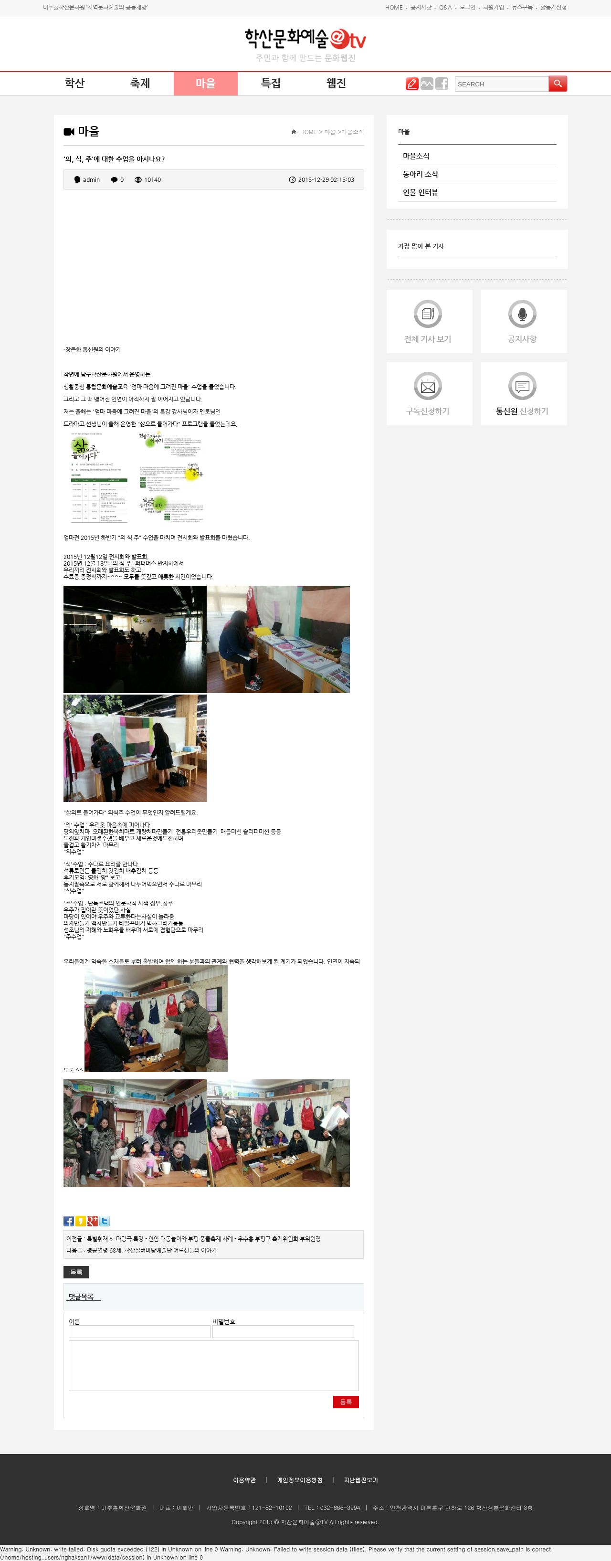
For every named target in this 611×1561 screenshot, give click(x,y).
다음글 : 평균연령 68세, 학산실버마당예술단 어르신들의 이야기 (141, 1250)
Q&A (445, 7)
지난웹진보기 (361, 1480)
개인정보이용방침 (300, 1480)
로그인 (467, 7)
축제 (140, 83)
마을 (206, 83)
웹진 (337, 83)
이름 (74, 1321)
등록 (346, 1401)
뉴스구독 (522, 7)
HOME (394, 7)
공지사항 (421, 7)
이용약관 (244, 1480)
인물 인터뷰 (420, 192)
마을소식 (416, 156)
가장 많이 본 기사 (421, 246)
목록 (76, 1272)
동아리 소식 (420, 174)
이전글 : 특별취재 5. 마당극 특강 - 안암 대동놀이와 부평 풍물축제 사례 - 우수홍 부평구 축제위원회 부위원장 (193, 1238)
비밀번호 (223, 1321)
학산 (75, 83)
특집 (271, 83)
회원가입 (493, 7)
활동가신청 (553, 7)
